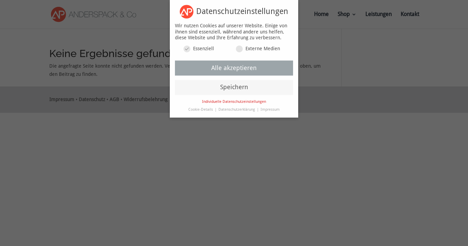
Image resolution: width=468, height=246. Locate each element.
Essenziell (199, 46)
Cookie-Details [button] (201, 107)
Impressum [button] (270, 107)
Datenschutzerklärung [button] (237, 107)
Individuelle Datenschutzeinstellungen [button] (234, 99)
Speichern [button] (234, 85)
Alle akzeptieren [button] (234, 66)
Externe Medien (258, 46)
